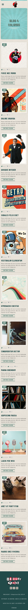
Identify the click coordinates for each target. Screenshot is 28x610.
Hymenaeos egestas (10, 306)
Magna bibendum (8, 370)
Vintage (5, 257)
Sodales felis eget (10, 215)
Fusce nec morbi (8, 73)
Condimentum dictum (10, 351)
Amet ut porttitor (9, 506)
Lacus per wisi (8, 461)
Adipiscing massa (9, 415)
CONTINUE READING (8, 83)
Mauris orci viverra (10, 551)
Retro (4, 69)
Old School (5, 412)
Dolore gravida (8, 118)
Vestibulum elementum (11, 260)
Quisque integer (8, 169)
